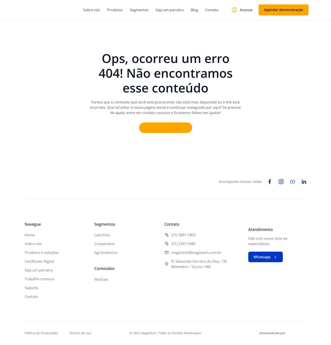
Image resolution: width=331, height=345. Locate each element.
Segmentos (139, 9)
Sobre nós (91, 9)
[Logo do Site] (45, 9)
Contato (212, 9)
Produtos (115, 9)
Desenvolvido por (272, 333)
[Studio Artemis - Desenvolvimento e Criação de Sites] (297, 333)
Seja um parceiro (170, 9)
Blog (194, 9)
